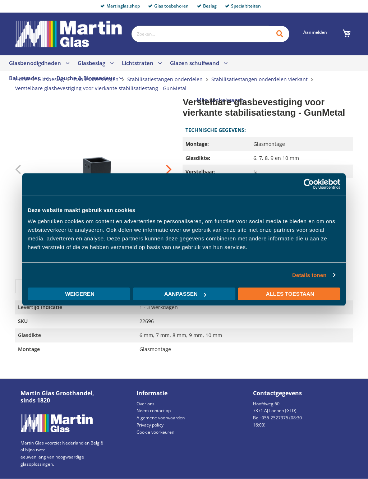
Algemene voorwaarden (161, 418)
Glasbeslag (91, 62)
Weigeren (80, 294)
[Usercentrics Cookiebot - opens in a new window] (308, 184)
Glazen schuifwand (194, 62)
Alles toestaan (290, 294)
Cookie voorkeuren (155, 432)
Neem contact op (154, 410)
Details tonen (309, 275)
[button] (157, 170)
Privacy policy (150, 425)
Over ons (146, 404)
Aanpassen (185, 294)
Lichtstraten (137, 62)
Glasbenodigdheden (35, 62)
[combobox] (199, 34)
